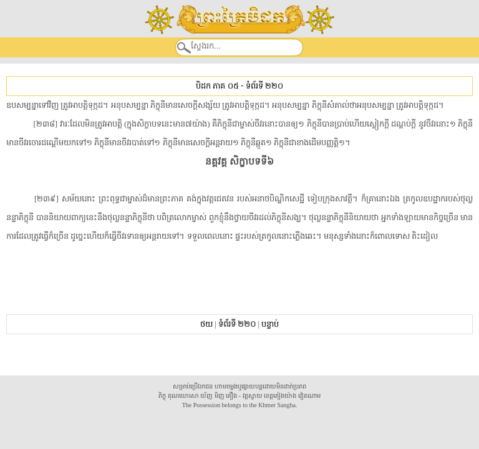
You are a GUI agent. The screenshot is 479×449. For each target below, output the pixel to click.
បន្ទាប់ (270, 324)
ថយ (206, 324)
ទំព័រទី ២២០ (264, 85)
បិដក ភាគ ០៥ (217, 85)
